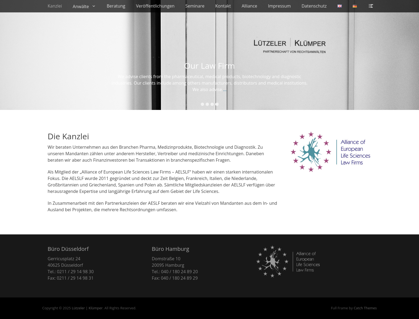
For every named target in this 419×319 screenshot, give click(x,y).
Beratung (116, 6)
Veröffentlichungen (155, 6)
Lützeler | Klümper (87, 308)
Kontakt (223, 6)
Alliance (249, 6)
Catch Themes (365, 308)
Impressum (279, 6)
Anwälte (81, 6)
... (225, 89)
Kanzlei (55, 6)
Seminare (195, 6)
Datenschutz (314, 6)
